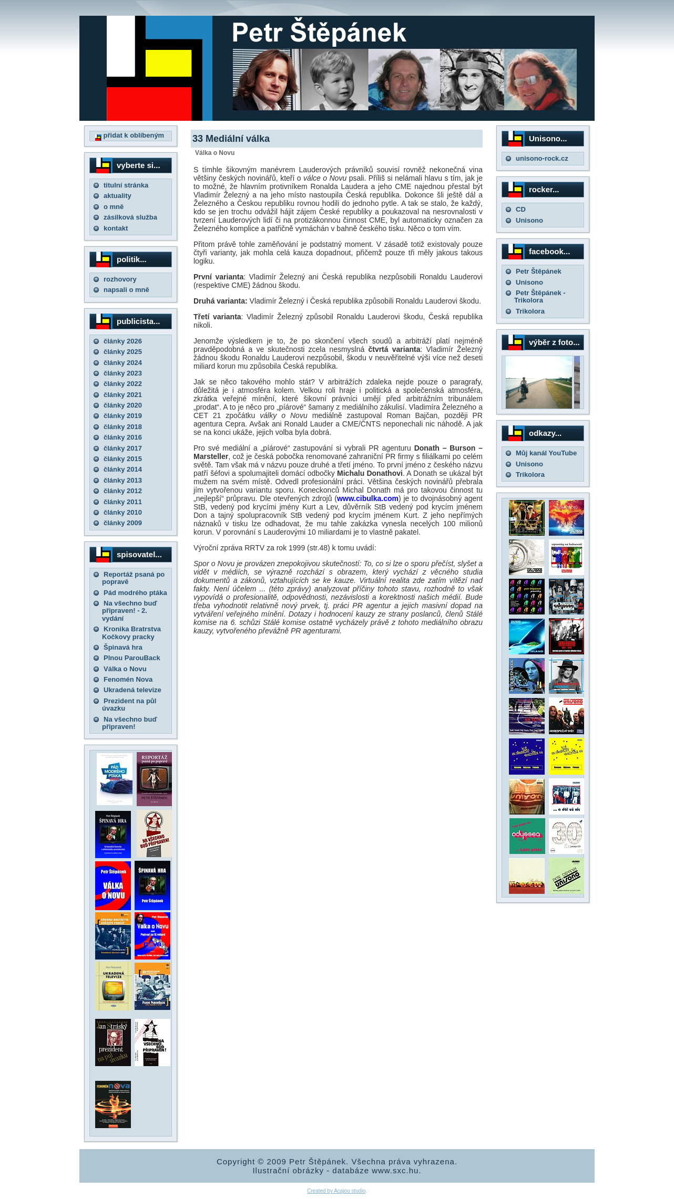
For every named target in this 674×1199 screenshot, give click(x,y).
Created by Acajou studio (336, 1191)
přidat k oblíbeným (129, 135)
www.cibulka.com (368, 498)
